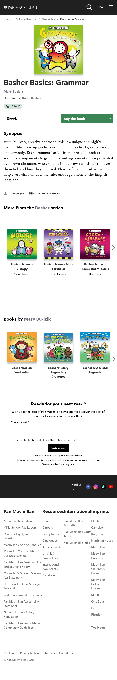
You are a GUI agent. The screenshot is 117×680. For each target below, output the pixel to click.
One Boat (97, 606)
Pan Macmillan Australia (73, 527)
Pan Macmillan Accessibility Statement (22, 608)
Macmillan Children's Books (98, 573)
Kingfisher (98, 538)
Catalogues (49, 545)
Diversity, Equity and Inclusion (17, 540)
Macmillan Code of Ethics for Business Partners (23, 558)
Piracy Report (51, 538)
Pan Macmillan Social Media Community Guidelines (22, 630)
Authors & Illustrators (26, 18)
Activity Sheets (51, 551)
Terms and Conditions (59, 657)
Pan (93, 612)
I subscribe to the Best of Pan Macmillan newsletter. (44, 444)
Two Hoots (98, 632)
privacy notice (34, 464)
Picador (96, 619)
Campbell (97, 532)
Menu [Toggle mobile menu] (106, 7)
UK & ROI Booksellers (50, 560)
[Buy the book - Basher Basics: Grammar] (87, 118)
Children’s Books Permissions (23, 599)
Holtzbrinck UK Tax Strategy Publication (22, 591)
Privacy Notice (29, 657)
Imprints (100, 515)
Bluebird (97, 525)
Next (113, 247)
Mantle (95, 599)
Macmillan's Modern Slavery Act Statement (22, 580)
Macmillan (98, 551)
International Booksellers (50, 571)
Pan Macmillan (19, 515)
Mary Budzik (48, 18)
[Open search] (89, 7)
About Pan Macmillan (18, 525)
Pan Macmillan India (77, 547)
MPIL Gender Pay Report (20, 532)
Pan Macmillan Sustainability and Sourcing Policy (22, 569)
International (77, 515)
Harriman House (102, 545)
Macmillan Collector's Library (98, 588)
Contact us (49, 525)
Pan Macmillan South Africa (77, 538)
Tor (93, 625)
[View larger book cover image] (58, 49)
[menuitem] (23, 526)
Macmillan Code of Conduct (22, 549)
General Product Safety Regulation (19, 619)
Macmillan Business (98, 560)
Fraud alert (49, 579)
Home (7, 18)
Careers (47, 532)
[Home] (20, 7)
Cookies (9, 657)
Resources (53, 515)
